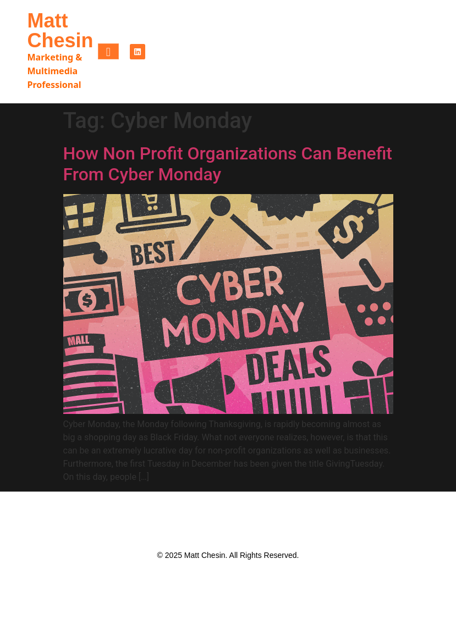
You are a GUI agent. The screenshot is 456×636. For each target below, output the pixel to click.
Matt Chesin (61, 30)
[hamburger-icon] (108, 51)
